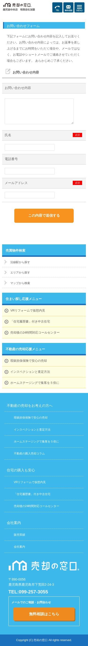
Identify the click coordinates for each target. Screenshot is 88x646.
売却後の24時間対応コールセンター (34, 332)
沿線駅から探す (20, 262)
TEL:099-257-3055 (28, 591)
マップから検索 (20, 283)
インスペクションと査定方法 (30, 371)
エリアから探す (20, 272)
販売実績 (19, 534)
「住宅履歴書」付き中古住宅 (30, 321)
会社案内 (19, 546)
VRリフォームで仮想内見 (27, 310)
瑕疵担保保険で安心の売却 (28, 360)
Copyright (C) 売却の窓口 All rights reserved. (44, 640)
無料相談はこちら (44, 614)
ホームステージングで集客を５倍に (34, 383)
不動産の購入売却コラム (29, 453)
